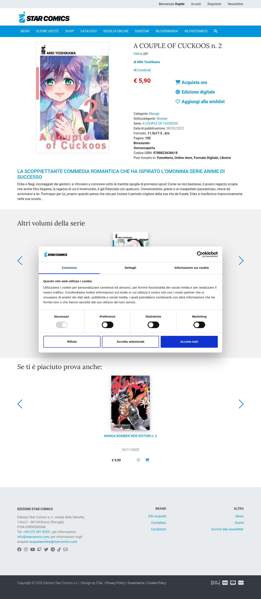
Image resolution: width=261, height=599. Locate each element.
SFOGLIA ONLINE (115, 31)
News (240, 516)
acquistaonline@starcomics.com (53, 542)
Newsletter (235, 4)
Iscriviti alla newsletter (227, 529)
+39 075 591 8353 (36, 532)
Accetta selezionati (130, 342)
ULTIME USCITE (47, 31)
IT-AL (99, 583)
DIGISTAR (142, 31)
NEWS (25, 31)
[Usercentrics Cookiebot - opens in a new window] (200, 254)
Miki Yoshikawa (148, 62)
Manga (154, 114)
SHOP (69, 31)
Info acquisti (157, 516)
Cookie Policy (156, 583)
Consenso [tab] (69, 268)
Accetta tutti (189, 342)
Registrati (214, 4)
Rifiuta (72, 342)
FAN (137, 54)
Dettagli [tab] (130, 268)
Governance (136, 583)
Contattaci (158, 523)
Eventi (239, 523)
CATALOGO (88, 31)
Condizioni (158, 529)
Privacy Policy (115, 583)
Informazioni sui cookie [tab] (192, 268)
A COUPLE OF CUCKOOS (160, 123)
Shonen (162, 118)
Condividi (142, 70)
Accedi (196, 4)
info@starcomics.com (33, 537)
